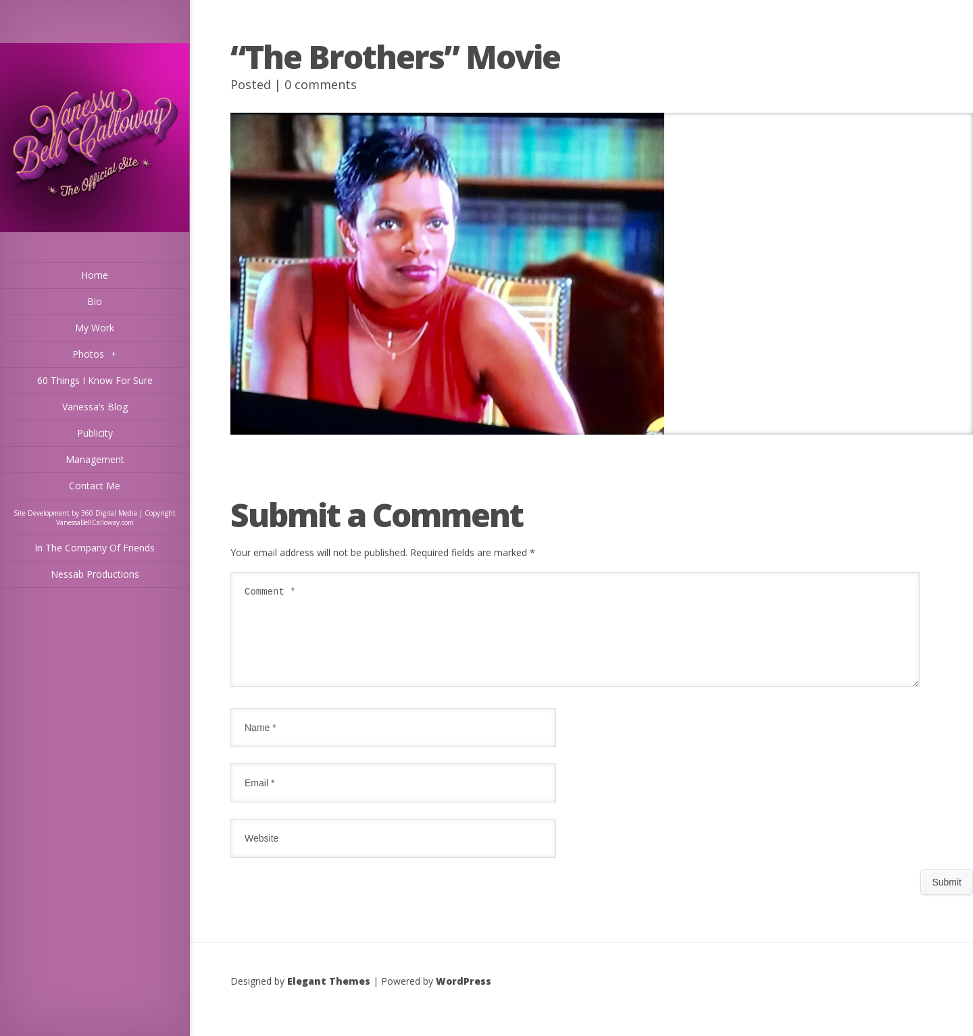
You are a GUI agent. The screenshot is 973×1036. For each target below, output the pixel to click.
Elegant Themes (328, 997)
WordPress (463, 997)
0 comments (320, 84)
